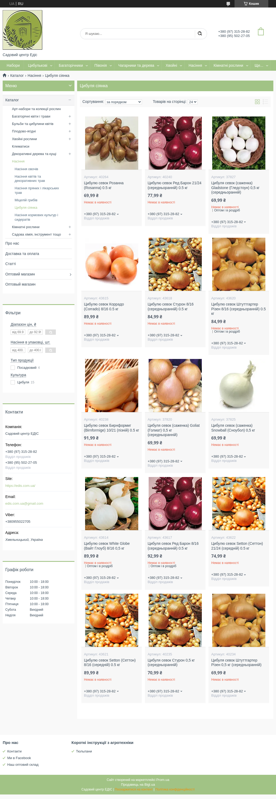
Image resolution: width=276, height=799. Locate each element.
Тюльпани (84, 751)
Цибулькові (37, 65)
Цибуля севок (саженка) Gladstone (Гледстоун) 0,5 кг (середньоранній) (235, 187)
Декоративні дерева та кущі (34, 154)
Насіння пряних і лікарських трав (37, 190)
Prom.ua (162, 780)
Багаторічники (71, 65)
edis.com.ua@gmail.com (24, 503)
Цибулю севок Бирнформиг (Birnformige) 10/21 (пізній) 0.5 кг (111, 427)
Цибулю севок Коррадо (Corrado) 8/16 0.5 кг (104, 306)
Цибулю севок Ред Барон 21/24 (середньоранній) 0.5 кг (174, 185)
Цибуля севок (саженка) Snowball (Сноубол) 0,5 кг (233, 427)
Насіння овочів (26, 169)
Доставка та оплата (22, 254)
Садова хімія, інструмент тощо (36, 234)
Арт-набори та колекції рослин (36, 109)
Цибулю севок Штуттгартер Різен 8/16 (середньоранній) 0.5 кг (238, 309)
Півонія (100, 65)
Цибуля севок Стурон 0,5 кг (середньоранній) (171, 662)
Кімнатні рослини (228, 65)
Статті (10, 264)
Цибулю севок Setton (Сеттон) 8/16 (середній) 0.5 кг (110, 662)
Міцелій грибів (26, 200)
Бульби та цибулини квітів (32, 124)
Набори (13, 65)
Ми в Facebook (19, 758)
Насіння (195, 65)
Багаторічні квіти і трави (31, 116)
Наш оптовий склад (23, 765)
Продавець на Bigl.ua (138, 785)
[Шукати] (199, 33)
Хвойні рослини (24, 139)
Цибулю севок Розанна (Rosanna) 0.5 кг (104, 185)
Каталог (17, 75)
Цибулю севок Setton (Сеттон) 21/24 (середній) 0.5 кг (237, 545)
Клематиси (20, 146)
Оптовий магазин (20, 274)
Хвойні (171, 65)
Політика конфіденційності (175, 789)
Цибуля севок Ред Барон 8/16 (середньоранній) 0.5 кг (173, 545)
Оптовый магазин (20, 284)
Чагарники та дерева (136, 65)
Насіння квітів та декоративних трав (30, 178)
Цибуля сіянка (26, 208)
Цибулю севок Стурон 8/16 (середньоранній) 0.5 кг (171, 306)
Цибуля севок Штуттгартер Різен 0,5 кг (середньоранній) (236, 662)
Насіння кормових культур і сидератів (36, 217)
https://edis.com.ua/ (20, 486)
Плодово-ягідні (24, 131)
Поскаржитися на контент (134, 789)
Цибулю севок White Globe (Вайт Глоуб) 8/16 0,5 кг (107, 545)
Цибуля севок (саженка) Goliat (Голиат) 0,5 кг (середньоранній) (174, 430)
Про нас (12, 243)
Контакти (14, 751)
